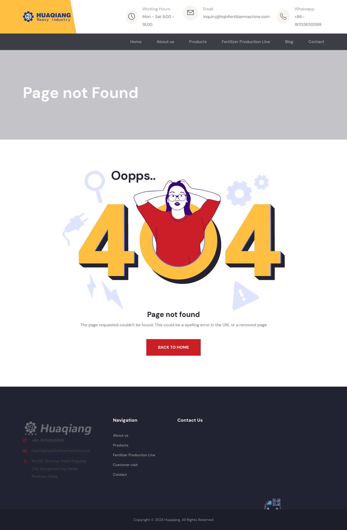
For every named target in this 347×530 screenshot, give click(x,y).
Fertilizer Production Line (246, 41)
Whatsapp (304, 9)
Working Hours (156, 9)
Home (135, 41)
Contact (316, 41)
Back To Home (173, 347)
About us (165, 41)
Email (208, 9)
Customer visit (125, 464)
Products (198, 41)
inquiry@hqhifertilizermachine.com (236, 16)
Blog (289, 41)
